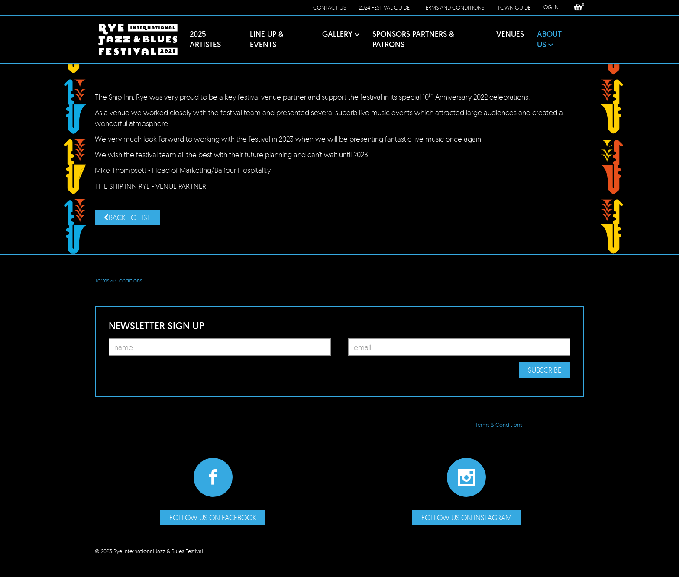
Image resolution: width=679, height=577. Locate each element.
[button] (578, 7)
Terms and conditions (453, 7)
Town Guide (513, 7)
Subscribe (544, 369)
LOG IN (550, 6)
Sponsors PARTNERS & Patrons (413, 39)
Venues (510, 34)
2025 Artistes (205, 39)
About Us (549, 39)
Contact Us (329, 7)
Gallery (337, 34)
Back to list (127, 217)
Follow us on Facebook (212, 517)
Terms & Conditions (118, 280)
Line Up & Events (267, 39)
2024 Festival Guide (384, 7)
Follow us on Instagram (466, 517)
